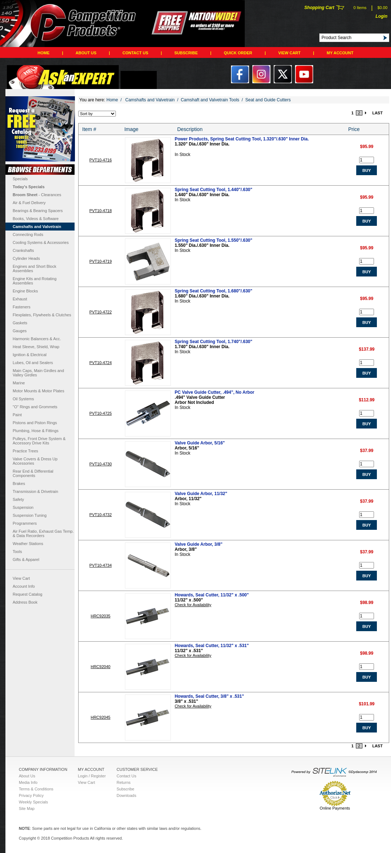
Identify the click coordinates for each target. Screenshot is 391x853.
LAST (377, 113)
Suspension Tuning (30, 515)
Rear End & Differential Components (33, 473)
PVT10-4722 (100, 312)
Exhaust (20, 299)
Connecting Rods (28, 234)
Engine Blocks (25, 291)
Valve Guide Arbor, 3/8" (198, 544)
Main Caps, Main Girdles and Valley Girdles (38, 372)
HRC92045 (100, 717)
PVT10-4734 (100, 565)
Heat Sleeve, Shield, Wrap (36, 347)
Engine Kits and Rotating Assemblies (34, 280)
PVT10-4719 (100, 261)
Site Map (26, 808)
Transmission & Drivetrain (35, 491)
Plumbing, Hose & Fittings (36, 430)
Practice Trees (25, 451)
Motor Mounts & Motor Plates (38, 391)
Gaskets (20, 323)
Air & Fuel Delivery (29, 202)
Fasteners (21, 307)
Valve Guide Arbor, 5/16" (200, 442)
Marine (19, 383)
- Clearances (37, 195)
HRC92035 (100, 616)
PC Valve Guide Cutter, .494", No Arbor (214, 392)
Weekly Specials (33, 802)
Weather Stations (28, 543)
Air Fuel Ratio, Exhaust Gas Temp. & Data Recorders (43, 533)
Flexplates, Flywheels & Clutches (42, 315)
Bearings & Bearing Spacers (38, 210)
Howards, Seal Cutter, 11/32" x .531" (212, 645)
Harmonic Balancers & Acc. (37, 339)
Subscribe (186, 53)
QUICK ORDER (238, 53)
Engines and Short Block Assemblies (34, 268)
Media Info (28, 782)
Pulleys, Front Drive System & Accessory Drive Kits (39, 440)
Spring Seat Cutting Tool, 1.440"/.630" (213, 189)
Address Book (25, 602)
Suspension (23, 507)
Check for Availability (193, 605)
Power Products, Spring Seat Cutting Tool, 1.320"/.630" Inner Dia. (242, 139)
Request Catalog (27, 594)
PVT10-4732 (100, 514)
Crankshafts (23, 250)
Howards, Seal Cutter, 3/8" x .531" (209, 696)
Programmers (25, 523)
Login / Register (92, 776)
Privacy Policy (31, 795)
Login (381, 16)
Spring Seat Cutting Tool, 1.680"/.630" (213, 291)
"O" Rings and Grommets (35, 407)
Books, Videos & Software (36, 218)
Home (44, 53)
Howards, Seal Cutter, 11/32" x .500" (212, 594)
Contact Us (135, 53)
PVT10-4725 (100, 413)
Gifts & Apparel (26, 559)
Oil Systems (23, 399)
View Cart (289, 53)
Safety (18, 499)
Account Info (24, 586)
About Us (86, 53)
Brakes (19, 483)
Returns (124, 782)
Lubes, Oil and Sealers (33, 362)
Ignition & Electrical (30, 354)
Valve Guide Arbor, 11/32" (201, 493)
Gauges (20, 331)
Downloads (126, 795)
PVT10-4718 (100, 210)
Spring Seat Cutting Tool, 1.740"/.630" (213, 341)
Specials (20, 179)
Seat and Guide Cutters (268, 99)
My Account (340, 53)
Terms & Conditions (36, 789)
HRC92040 (100, 666)
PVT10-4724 (100, 362)
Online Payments (335, 808)
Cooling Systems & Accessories (41, 242)
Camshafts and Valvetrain (37, 226)
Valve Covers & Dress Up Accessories (35, 461)
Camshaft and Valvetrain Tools (210, 99)
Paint (17, 415)
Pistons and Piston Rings (35, 423)
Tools (17, 551)
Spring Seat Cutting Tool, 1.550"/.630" (213, 240)
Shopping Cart (319, 7)
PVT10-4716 (100, 160)
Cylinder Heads (26, 258)
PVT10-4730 (100, 464)
